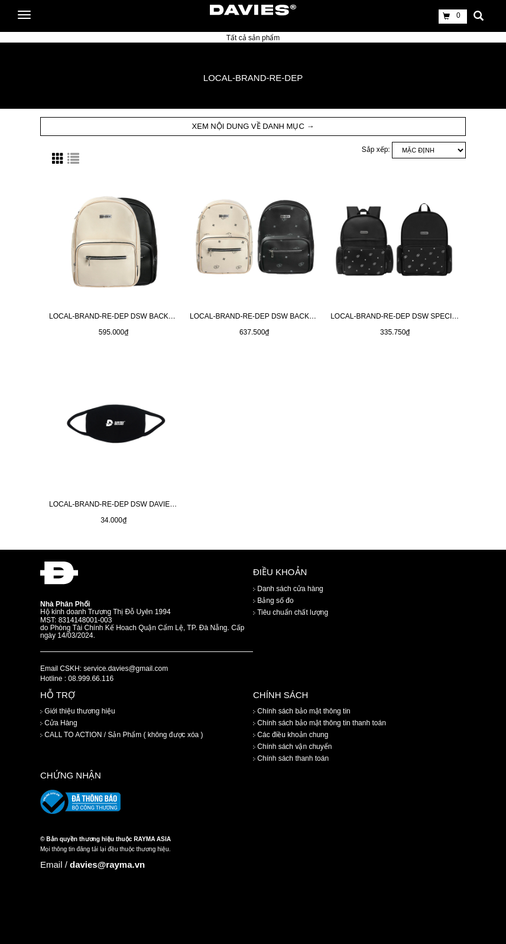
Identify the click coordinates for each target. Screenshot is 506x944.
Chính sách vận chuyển (292, 746)
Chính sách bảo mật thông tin (302, 711)
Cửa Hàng (58, 723)
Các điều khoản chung (290, 735)
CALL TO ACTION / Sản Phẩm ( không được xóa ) (121, 735)
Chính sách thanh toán (291, 758)
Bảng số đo (273, 600)
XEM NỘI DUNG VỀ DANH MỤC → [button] (253, 126)
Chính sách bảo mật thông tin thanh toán (319, 723)
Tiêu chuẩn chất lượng (290, 612)
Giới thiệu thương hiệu (77, 711)
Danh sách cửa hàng (288, 589)
